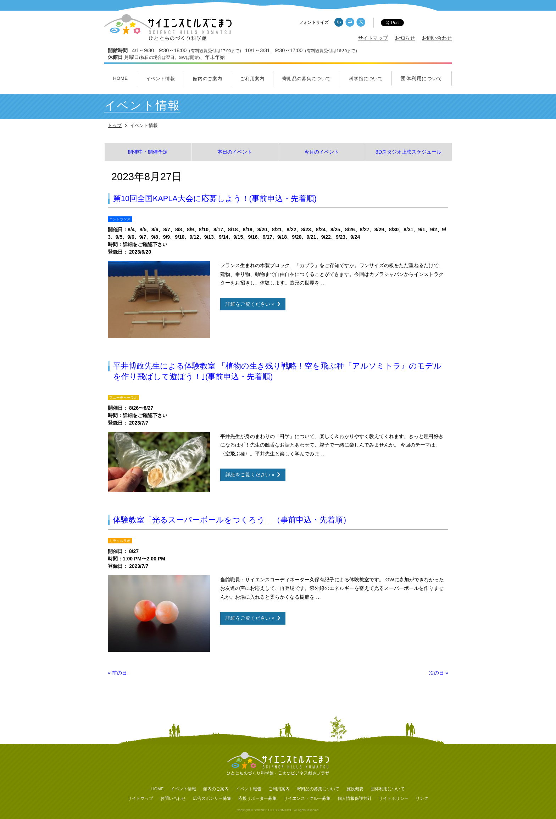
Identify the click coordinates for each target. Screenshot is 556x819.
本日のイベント (234, 152)
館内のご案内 (207, 78)
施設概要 (354, 789)
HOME (120, 78)
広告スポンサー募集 (212, 798)
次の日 (438, 673)
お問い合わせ (437, 38)
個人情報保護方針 (355, 798)
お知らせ (405, 38)
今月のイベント (321, 152)
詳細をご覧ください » (250, 304)
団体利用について (422, 78)
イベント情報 (160, 78)
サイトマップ (373, 38)
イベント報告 (248, 789)
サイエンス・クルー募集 (307, 798)
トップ (115, 125)
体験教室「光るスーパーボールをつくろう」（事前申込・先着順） (232, 519)
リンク (422, 798)
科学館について (366, 78)
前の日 (117, 673)
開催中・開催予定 (148, 152)
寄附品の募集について (306, 78)
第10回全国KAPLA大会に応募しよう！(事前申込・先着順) (215, 198)
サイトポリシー (393, 798)
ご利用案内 (252, 78)
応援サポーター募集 (257, 798)
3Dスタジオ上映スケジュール (408, 152)
